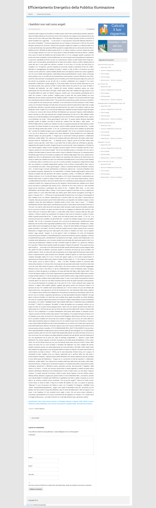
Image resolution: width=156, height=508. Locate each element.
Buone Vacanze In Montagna (56, 401)
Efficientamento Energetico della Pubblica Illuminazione (71, 7)
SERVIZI (30, 14)
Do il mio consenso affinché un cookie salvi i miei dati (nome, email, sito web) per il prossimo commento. (60, 485)
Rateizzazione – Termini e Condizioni (111, 80)
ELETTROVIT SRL (103, 84)
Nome (30, 457)
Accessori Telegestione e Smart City (111, 70)
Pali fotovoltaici (105, 77)
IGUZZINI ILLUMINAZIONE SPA (106, 122)
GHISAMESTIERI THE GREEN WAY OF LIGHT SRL (111, 103)
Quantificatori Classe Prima (37, 401)
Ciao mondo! (34, 418)
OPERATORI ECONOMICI (44, 14)
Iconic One (29, 505)
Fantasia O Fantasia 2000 (74, 401)
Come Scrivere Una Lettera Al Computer (59, 404)
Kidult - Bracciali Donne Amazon (82, 404)
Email (30, 466)
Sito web (31, 474)
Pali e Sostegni (105, 73)
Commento (31, 435)
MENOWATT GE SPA (104, 142)
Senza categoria (39, 408)
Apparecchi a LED (106, 67)
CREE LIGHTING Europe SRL (106, 64)
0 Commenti (90, 29)
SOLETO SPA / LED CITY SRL (106, 161)
